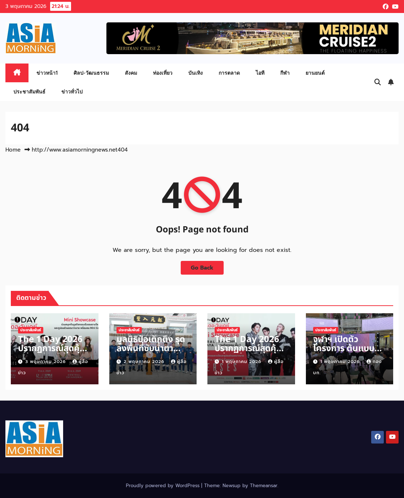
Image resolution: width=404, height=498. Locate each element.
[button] (377, 82)
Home (13, 150)
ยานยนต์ (315, 73)
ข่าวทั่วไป (72, 91)
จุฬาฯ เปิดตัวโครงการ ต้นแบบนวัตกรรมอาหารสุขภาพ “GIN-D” (343, 353)
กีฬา (285, 73)
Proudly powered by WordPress (163, 485)
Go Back (202, 267)
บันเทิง (195, 73)
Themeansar (263, 485)
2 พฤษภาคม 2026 (145, 361)
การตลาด (229, 73)
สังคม (131, 73)
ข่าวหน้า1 (47, 73)
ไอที (260, 73)
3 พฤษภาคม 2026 (46, 361)
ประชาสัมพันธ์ (29, 91)
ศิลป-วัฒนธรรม (91, 73)
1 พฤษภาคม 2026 (242, 361)
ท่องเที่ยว (162, 73)
